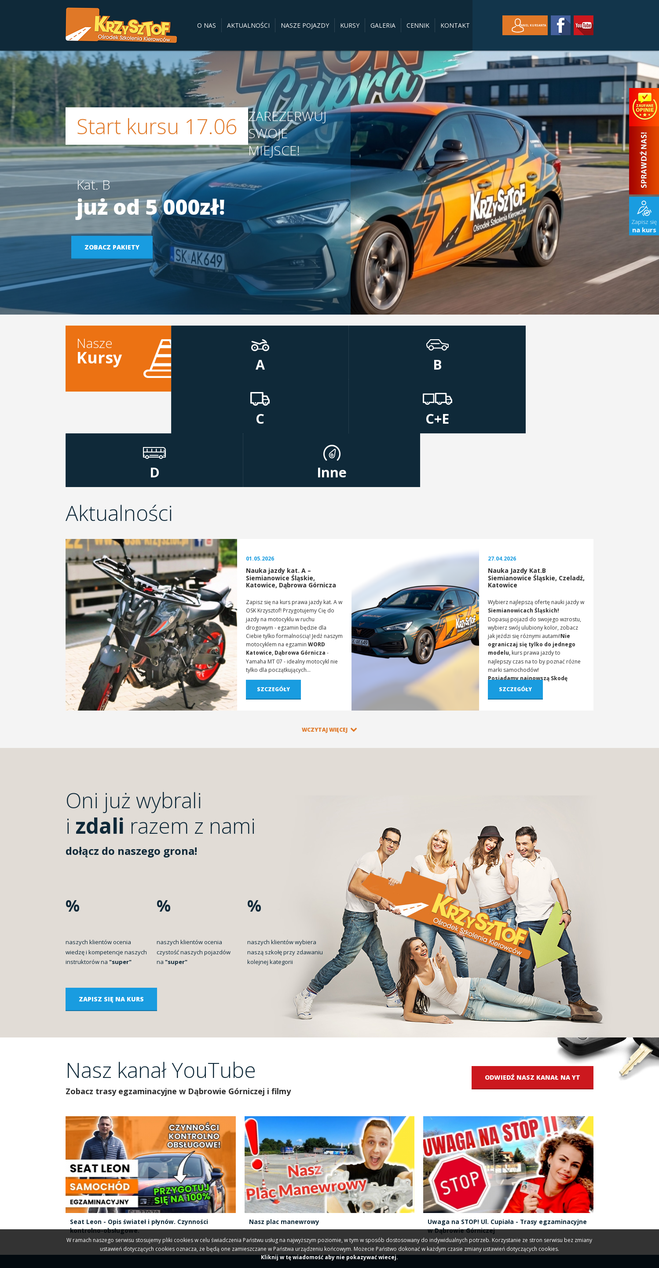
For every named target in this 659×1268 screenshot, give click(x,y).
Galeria (382, 25)
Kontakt (455, 25)
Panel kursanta (520, 25)
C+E (418, 360)
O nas (206, 25)
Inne (558, 360)
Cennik (417, 25)
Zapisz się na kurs (111, 903)
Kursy (349, 25)
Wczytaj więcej (325, 634)
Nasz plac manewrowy (284, 1126)
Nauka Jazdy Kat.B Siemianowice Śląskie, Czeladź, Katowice (536, 483)
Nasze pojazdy (305, 25)
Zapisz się (644, 226)
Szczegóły (273, 593)
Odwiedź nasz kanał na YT (532, 982)
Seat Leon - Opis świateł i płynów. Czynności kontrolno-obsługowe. (139, 1130)
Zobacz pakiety (117, 247)
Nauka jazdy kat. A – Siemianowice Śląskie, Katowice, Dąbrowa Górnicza (291, 483)
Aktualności (248, 25)
